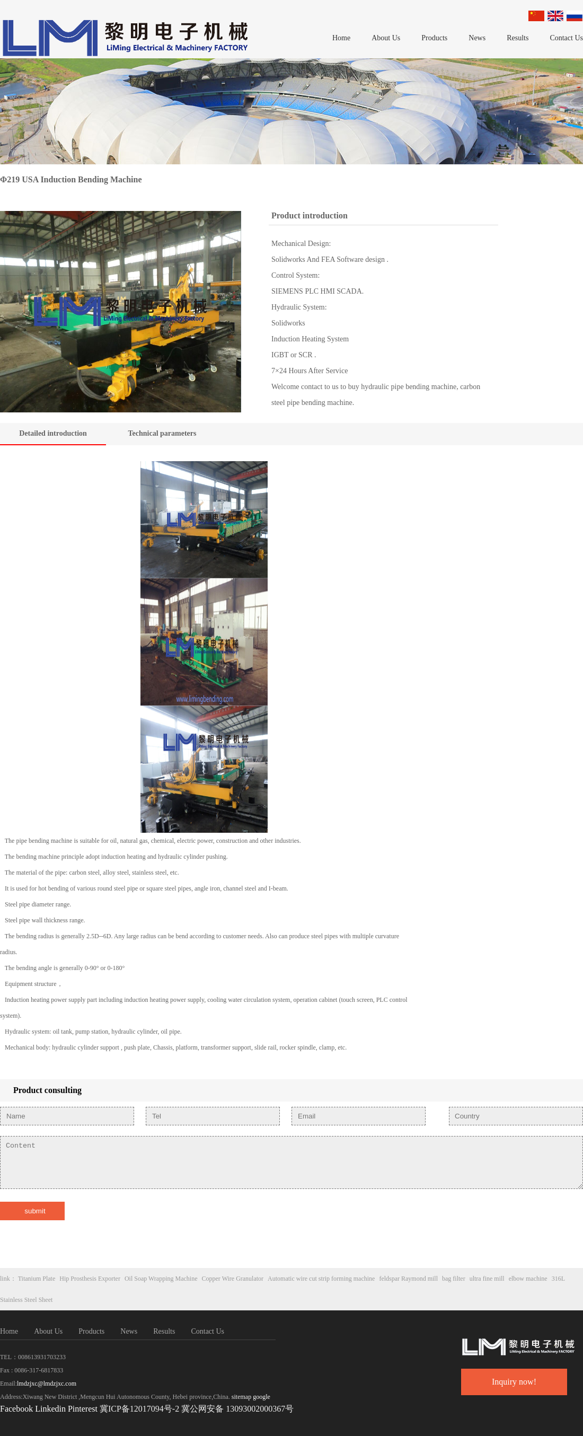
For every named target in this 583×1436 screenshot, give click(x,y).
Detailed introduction (53, 433)
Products (434, 38)
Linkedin (50, 1408)
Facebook (16, 1408)
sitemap (241, 1396)
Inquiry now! (514, 1381)
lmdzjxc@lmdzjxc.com (46, 1383)
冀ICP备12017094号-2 (139, 1408)
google (261, 1396)
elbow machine (528, 1278)
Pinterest (84, 1408)
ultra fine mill (487, 1278)
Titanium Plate (37, 1278)
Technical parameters (162, 433)
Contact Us (566, 38)
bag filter (453, 1278)
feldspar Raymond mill (408, 1278)
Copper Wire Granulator (233, 1278)
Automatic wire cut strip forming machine (321, 1278)
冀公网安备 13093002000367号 (237, 1408)
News (477, 38)
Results (517, 38)
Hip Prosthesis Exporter (89, 1278)
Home (341, 38)
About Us (386, 38)
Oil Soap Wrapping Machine (161, 1278)
